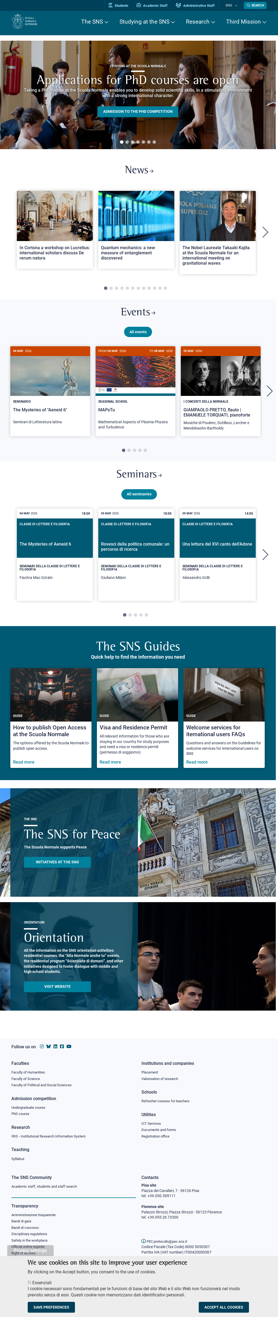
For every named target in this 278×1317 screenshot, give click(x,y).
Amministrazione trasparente (36, 1215)
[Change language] (236, 5)
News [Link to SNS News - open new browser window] (139, 172)
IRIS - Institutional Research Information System (51, 1136)
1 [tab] (121, 142)
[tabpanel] (138, 95)
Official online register (29, 1248)
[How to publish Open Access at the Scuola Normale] (50, 724)
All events (138, 336)
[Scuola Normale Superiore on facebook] (62, 1044)
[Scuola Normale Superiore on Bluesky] (48, 1044)
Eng (231, 5)
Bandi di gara (22, 1222)
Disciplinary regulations (30, 1235)
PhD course (21, 1113)
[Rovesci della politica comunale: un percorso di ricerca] (136, 561)
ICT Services (151, 1122)
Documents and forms (160, 1129)
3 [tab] (132, 142)
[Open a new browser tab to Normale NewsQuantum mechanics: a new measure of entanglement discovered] (136, 232)
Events (138, 316)
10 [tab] (154, 290)
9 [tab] (149, 290)
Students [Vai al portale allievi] (124, 6)
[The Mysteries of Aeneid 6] (55, 561)
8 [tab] (143, 290)
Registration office (156, 1136)
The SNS (92, 21)
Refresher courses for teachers (167, 1100)
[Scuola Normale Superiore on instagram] (42, 1044)
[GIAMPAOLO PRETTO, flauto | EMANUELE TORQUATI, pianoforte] (221, 395)
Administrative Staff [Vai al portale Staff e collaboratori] (200, 6)
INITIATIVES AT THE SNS (57, 868)
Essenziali (42, 1282)
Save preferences (51, 1307)
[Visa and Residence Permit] (137, 724)
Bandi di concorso (26, 1228)
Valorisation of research (161, 1077)
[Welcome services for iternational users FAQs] (224, 724)
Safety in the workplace (30, 1242)
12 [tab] (165, 290)
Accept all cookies (223, 1307)
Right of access (24, 1255)
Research (198, 21)
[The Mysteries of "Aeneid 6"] (50, 392)
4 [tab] (138, 142)
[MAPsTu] (135, 395)
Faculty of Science (26, 1077)
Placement (150, 1070)
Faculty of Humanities (29, 1070)
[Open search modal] (255, 5)
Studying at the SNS (144, 21)
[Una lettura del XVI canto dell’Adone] (218, 561)
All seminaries (139, 500)
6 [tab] (148, 142)
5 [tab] (143, 142)
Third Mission (243, 21)
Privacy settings (30, 1250)
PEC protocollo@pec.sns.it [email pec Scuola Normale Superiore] (166, 1241)
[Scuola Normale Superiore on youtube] (69, 1044)
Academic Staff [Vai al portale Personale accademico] (157, 6)
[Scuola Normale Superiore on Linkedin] (55, 1044)
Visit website (57, 993)
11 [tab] (160, 290)
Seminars (139, 480)
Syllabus (18, 1158)
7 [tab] (154, 142)
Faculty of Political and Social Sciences (43, 1084)
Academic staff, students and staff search (46, 1186)
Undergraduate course (30, 1106)
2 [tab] (127, 142)
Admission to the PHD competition (138, 112)
